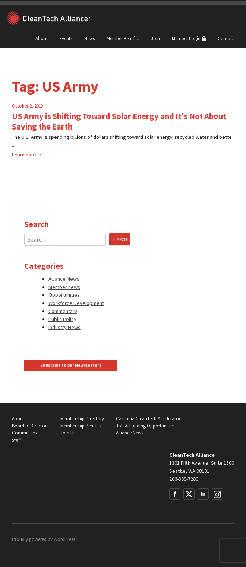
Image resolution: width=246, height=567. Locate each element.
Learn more (25, 154)
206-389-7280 (183, 478)
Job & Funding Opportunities (145, 426)
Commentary (62, 311)
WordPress (64, 539)
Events (66, 38)
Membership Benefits (80, 426)
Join (155, 38)
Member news (64, 287)
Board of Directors (30, 426)
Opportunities (64, 295)
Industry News (64, 327)
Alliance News (63, 278)
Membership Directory (82, 418)
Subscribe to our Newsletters (70, 365)
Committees (24, 433)
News (89, 38)
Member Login (189, 38)
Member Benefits (123, 38)
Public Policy (62, 319)
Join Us (67, 433)
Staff (16, 440)
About (41, 38)
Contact (226, 38)
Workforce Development (76, 303)
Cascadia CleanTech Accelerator (148, 418)
